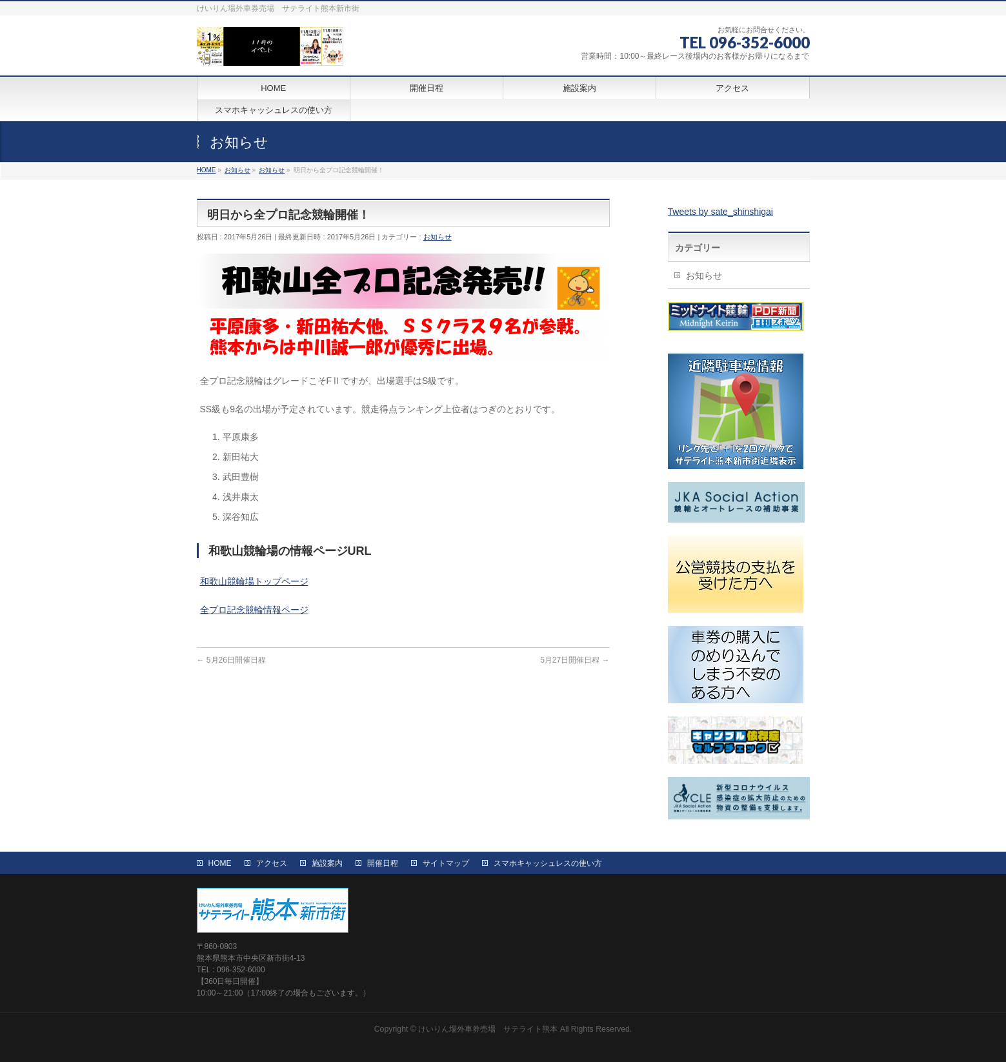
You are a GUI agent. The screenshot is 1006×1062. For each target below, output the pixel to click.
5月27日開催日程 (574, 660)
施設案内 (327, 863)
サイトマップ (446, 863)
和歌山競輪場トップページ (254, 581)
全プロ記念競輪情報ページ (254, 610)
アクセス (271, 863)
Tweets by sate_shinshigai (720, 211)
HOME (220, 863)
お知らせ (437, 237)
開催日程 (382, 863)
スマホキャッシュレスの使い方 (548, 863)
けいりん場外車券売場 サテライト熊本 (488, 1029)
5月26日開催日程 (231, 660)
